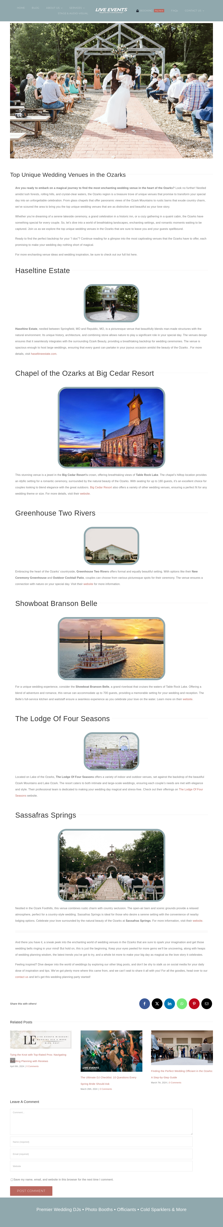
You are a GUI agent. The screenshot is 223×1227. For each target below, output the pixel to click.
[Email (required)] (101, 1154)
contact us (21, 976)
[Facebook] (144, 1003)
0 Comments (32, 1066)
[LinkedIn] (169, 1003)
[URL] (101, 1166)
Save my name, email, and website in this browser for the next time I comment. (64, 1179)
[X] (157, 1003)
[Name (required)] (101, 1142)
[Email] (206, 1003)
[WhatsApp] (182, 1003)
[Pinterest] (194, 1003)
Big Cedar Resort (101, 487)
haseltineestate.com (44, 353)
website (85, 493)
